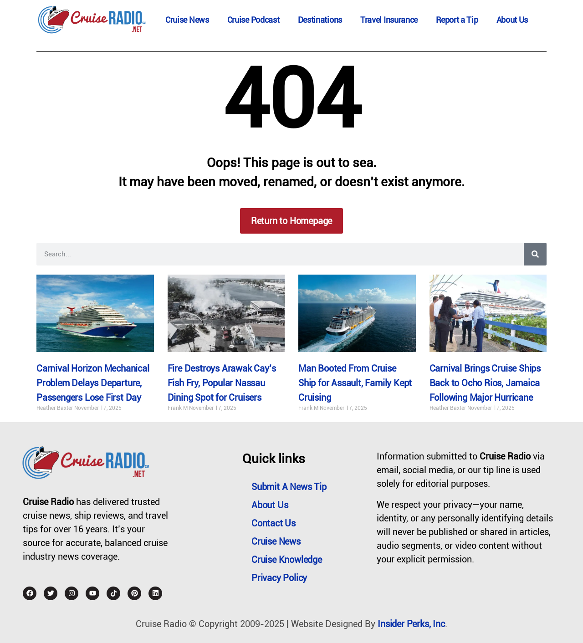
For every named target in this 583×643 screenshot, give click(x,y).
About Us (512, 20)
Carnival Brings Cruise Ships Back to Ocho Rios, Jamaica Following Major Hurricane (485, 383)
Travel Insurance (389, 20)
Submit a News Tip (289, 486)
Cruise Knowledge (286, 559)
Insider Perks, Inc (411, 623)
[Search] (535, 254)
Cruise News (187, 20)
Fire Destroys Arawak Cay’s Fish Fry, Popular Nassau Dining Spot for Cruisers (222, 383)
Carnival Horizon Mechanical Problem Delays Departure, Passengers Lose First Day (92, 383)
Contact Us (273, 523)
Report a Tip (457, 20)
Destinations (320, 20)
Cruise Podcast (253, 20)
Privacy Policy (279, 577)
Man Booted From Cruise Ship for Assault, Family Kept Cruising (355, 383)
